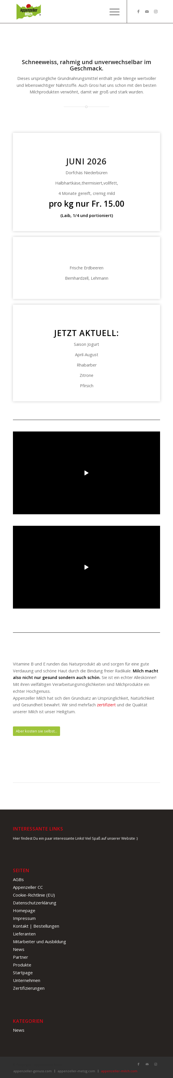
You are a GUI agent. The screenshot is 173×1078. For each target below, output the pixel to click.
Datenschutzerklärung (34, 903)
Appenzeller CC (28, 887)
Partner (20, 957)
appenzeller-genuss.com (33, 1071)
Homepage (24, 910)
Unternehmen (26, 980)
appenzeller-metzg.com (76, 1071)
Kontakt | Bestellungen (36, 926)
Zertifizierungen (29, 988)
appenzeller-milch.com (119, 1071)
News (18, 949)
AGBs (18, 879)
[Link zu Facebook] (138, 11)
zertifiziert (106, 704)
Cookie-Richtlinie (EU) (34, 895)
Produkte (22, 965)
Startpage (23, 972)
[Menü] (112, 11)
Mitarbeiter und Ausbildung (39, 941)
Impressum (24, 918)
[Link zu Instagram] (155, 11)
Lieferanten (24, 934)
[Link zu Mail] (147, 11)
